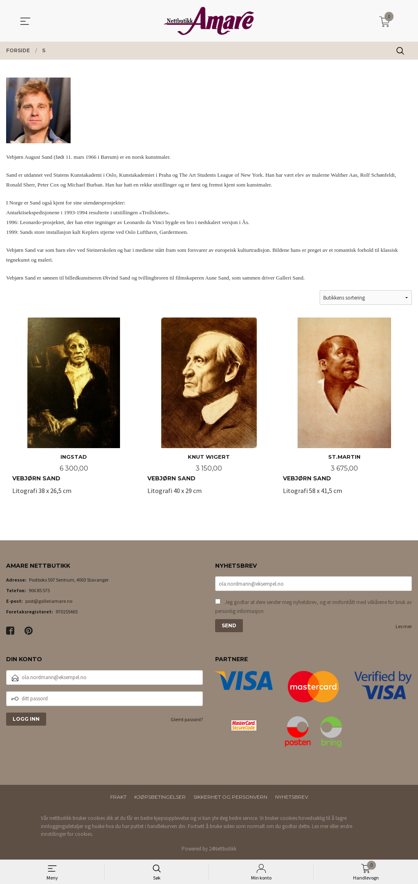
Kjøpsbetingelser (160, 797)
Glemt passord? (187, 720)
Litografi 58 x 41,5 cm (344, 411)
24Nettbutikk (222, 849)
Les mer (404, 627)
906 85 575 (39, 591)
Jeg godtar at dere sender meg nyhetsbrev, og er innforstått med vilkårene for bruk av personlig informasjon (313, 607)
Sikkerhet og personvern (230, 797)
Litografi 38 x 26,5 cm (73, 411)
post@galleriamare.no (48, 601)
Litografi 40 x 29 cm (208, 411)
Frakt (118, 797)
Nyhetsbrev (291, 797)
